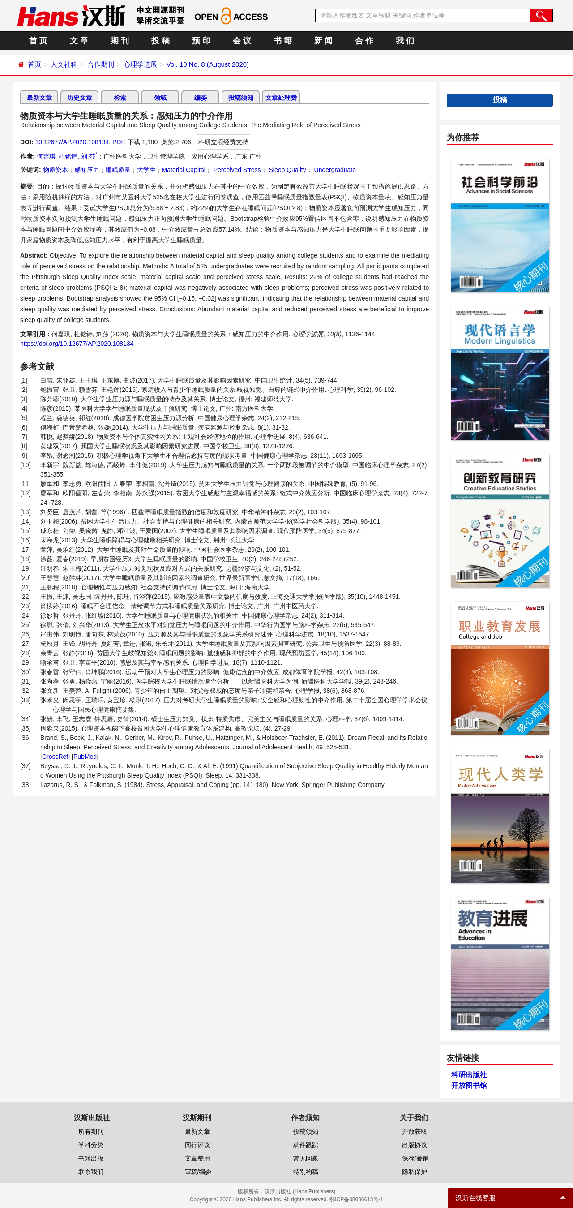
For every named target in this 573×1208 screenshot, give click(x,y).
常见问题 (305, 1158)
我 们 (405, 40)
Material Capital (183, 169)
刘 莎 (89, 156)
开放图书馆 (469, 1085)
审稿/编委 (198, 1171)
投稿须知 (240, 97)
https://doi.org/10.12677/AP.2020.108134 (77, 343)
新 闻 (323, 40)
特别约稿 (305, 1171)
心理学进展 (140, 64)
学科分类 (90, 1144)
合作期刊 (100, 64)
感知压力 (86, 169)
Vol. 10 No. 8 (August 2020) (208, 64)
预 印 (201, 40)
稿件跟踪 (305, 1144)
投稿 (500, 99)
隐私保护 (414, 1171)
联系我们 (90, 1171)
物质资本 (55, 169)
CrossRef (55, 756)
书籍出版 (90, 1158)
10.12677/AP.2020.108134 (72, 142)
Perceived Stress (236, 169)
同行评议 (197, 1144)
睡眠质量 (118, 169)
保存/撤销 (415, 1158)
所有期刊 (90, 1131)
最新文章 (39, 97)
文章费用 (197, 1158)
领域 (160, 97)
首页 (34, 64)
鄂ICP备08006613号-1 (356, 1199)
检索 (120, 97)
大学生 (146, 169)
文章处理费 (281, 97)
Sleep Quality (286, 169)
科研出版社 (469, 1075)
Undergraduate (334, 169)
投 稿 (160, 40)
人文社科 (64, 64)
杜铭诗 (68, 156)
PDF (118, 142)
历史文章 (79, 97)
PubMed (85, 756)
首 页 (38, 40)
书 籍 (283, 40)
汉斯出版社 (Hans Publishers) (300, 1191)
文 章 (79, 40)
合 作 (364, 40)
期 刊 (120, 40)
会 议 (242, 40)
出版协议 (414, 1144)
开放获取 (414, 1131)
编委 (200, 97)
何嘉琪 (46, 156)
